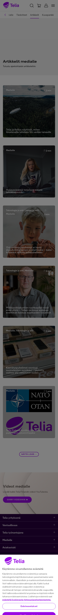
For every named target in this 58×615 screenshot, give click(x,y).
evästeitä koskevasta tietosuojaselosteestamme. (26, 609)
